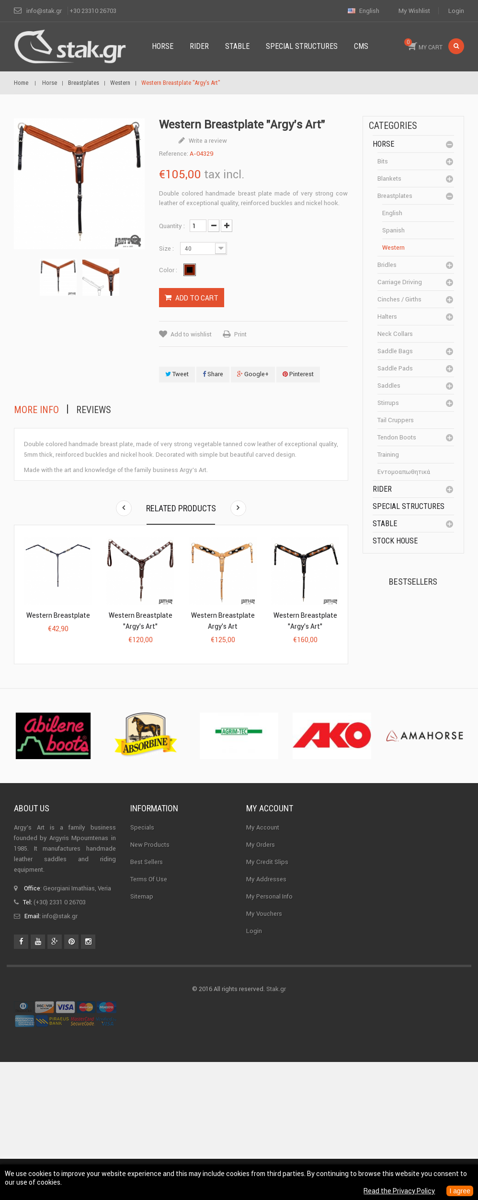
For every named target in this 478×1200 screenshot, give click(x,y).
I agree (459, 1191)
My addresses (266, 1017)
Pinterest (298, 374)
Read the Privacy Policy (399, 1191)
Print (240, 334)
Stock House (395, 540)
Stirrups (388, 403)
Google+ (253, 374)
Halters (387, 316)
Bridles (387, 265)
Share (213, 374)
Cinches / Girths (399, 299)
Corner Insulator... (434, 757)
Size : (167, 248)
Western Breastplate (58, 615)
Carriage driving (399, 282)
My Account (262, 965)
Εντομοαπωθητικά (403, 472)
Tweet (177, 374)
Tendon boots (396, 437)
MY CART (423, 44)
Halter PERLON (431, 699)
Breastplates (394, 196)
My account (269, 946)
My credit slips (267, 1000)
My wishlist (414, 10)
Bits (382, 161)
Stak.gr (276, 1127)
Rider (382, 489)
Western (393, 247)
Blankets (389, 178)
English (392, 213)
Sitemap (141, 1034)
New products (150, 983)
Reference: (173, 154)
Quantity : (172, 226)
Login (456, 10)
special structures (408, 506)
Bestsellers (413, 582)
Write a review (207, 141)
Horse (383, 144)
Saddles (388, 385)
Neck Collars (395, 334)
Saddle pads (395, 368)
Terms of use (148, 1017)
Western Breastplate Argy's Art (223, 621)
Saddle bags (395, 351)
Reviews (93, 409)
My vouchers (264, 1052)
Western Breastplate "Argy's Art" (140, 621)
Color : (169, 270)
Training (388, 454)
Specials (142, 965)
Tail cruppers (395, 420)
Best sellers (146, 1000)
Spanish (393, 230)
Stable (385, 523)
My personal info (269, 1034)
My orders (260, 983)
